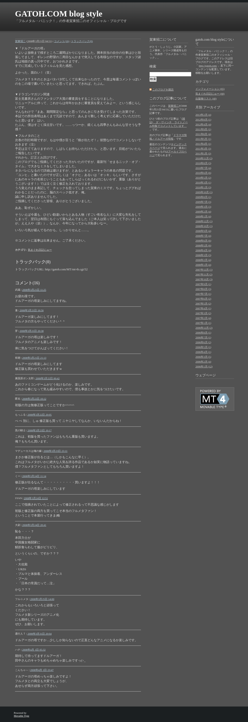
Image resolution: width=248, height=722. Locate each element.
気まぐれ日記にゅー (40, 249)
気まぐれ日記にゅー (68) (210, 93)
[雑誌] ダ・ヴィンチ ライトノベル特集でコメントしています (168, 122)
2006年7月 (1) (203, 337)
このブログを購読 (163, 89)
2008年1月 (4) (203, 264)
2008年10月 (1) (204, 226)
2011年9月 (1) (203, 129)
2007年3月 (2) (203, 313)
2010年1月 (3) (203, 187)
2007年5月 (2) (203, 303)
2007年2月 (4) (203, 318)
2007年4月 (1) (203, 308)
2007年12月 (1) (204, 269)
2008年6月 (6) (203, 240)
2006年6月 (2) (203, 342)
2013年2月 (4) (203, 114)
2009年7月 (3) (203, 201)
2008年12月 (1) (204, 221)
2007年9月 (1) (203, 284)
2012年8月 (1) (203, 119)
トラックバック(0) (82, 41)
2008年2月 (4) (203, 259)
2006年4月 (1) (203, 351)
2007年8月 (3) (203, 289)
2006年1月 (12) (204, 366)
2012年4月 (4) (203, 124)
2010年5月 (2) (203, 177)
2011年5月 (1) (203, 138)
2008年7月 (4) (203, 235)
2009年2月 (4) (203, 211)
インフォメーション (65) (210, 88)
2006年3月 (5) (203, 356)
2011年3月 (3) (203, 148)
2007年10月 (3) (204, 279)
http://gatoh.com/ (208, 65)
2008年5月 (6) (203, 245)
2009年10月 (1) (204, 192)
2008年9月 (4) (203, 230)
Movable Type (21, 715)
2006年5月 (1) (203, 347)
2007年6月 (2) (203, 298)
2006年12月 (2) (204, 327)
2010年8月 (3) (203, 163)
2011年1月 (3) (203, 153)
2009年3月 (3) (203, 206)
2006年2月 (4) (203, 361)
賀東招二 (20, 41)
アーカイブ (211, 107)
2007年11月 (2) (203, 274)
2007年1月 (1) (203, 322)
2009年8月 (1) (203, 197)
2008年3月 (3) (203, 255)
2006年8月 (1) (203, 332)
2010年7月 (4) (203, 168)
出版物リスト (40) (206, 98)
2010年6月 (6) (203, 172)
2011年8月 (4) (203, 134)
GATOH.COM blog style (58, 13)
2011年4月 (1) (203, 143)
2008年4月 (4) (203, 250)
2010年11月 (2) (203, 158)
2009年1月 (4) (203, 216)
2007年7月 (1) (203, 293)
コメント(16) (61, 41)
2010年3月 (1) (203, 182)
